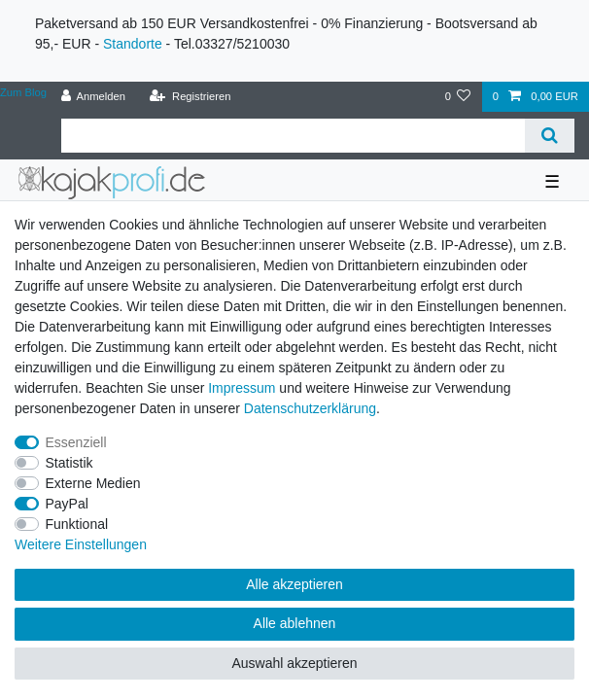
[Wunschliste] (457, 97)
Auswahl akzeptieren (294, 663)
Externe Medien (93, 483)
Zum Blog (23, 92)
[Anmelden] (93, 97)
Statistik (69, 463)
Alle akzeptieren (294, 584)
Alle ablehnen (295, 623)
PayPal (67, 503)
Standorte (132, 44)
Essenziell (76, 442)
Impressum (241, 388)
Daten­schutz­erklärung (310, 408)
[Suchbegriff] (293, 136)
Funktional (77, 524)
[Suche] (549, 136)
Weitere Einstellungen (81, 544)
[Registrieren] (190, 97)
